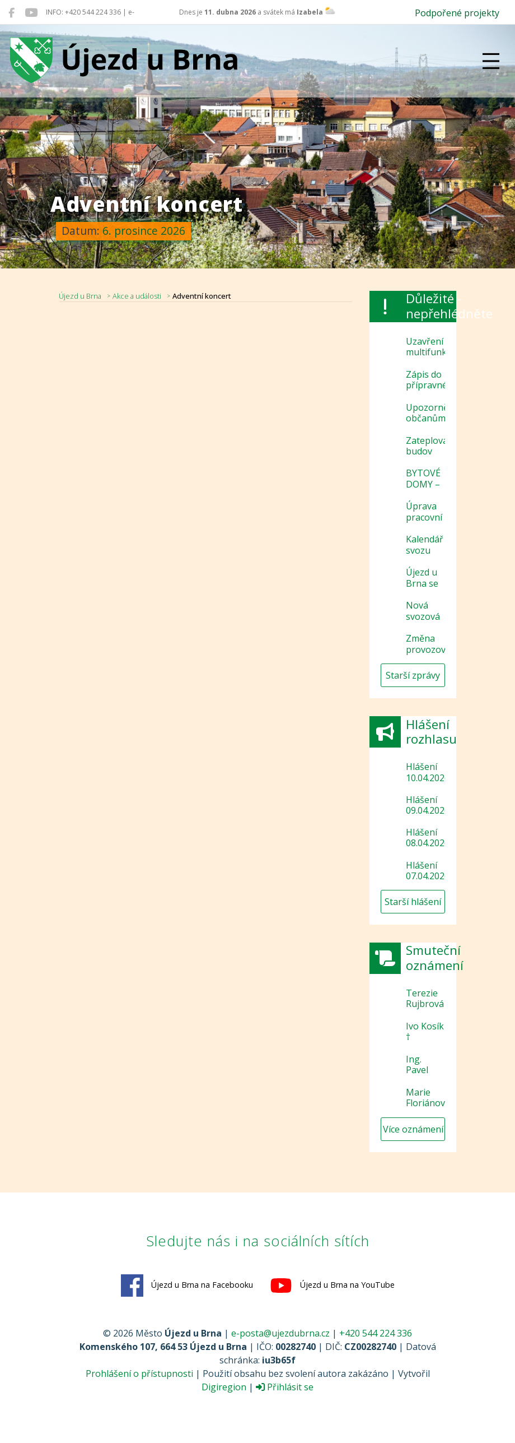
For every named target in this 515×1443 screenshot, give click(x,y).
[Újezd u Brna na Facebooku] (11, 12)
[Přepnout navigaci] (491, 61)
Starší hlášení (413, 902)
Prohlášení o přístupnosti (139, 1373)
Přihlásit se (284, 1387)
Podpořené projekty (457, 13)
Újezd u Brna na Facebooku (187, 1285)
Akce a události (137, 296)
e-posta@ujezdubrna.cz (280, 1333)
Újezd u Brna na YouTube (332, 1285)
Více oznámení (413, 1129)
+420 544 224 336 (375, 1333)
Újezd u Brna (80, 296)
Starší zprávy (413, 675)
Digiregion (224, 1387)
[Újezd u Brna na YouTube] (31, 12)
